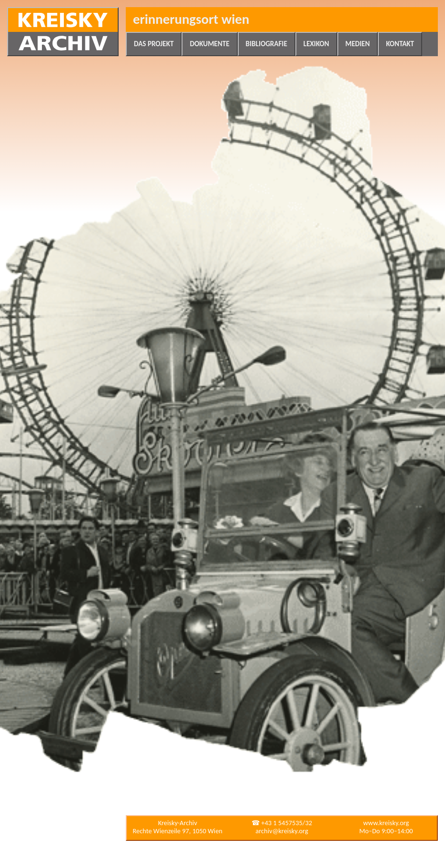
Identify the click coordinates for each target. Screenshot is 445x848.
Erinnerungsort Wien (191, 19)
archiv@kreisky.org (281, 831)
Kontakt (400, 44)
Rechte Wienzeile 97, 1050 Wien (177, 831)
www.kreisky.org (386, 822)
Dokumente (209, 44)
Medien (357, 44)
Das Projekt (153, 44)
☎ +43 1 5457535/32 (282, 822)
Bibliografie (266, 44)
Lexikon (316, 44)
